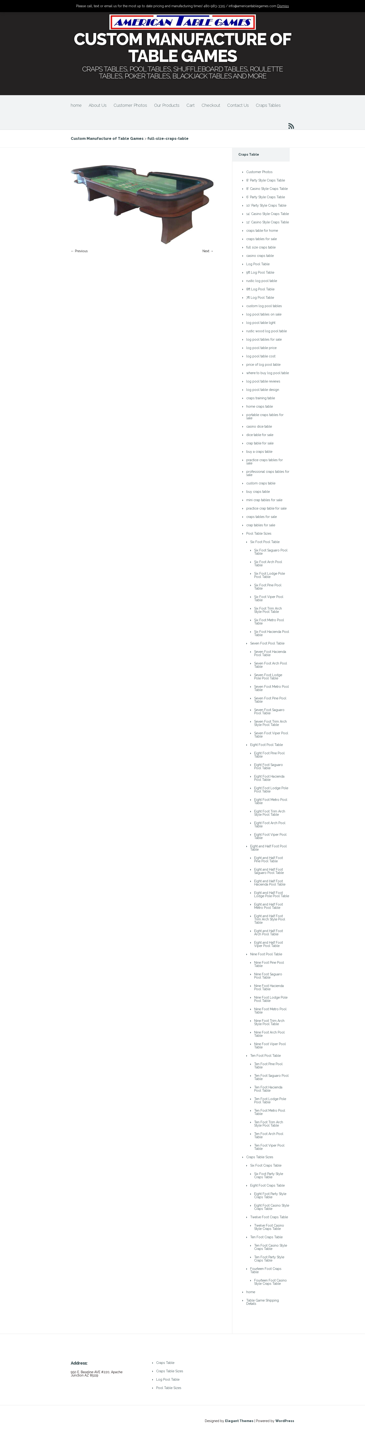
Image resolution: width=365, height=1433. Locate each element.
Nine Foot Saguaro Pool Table (268, 975)
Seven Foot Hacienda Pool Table (270, 653)
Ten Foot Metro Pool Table (269, 1112)
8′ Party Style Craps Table (265, 180)
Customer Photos (130, 105)
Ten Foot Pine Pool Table (268, 1065)
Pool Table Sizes (258, 533)
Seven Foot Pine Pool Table (270, 699)
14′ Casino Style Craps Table (267, 214)
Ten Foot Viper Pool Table (269, 1147)
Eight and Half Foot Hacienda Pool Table (269, 882)
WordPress (284, 1421)
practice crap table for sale (266, 508)
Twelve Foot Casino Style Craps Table (269, 1227)
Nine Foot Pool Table (266, 954)
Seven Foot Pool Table (267, 643)
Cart (190, 105)
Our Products (166, 105)
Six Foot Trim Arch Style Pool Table (268, 610)
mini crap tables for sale (264, 500)
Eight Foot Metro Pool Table (270, 801)
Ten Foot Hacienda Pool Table (268, 1088)
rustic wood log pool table (266, 331)
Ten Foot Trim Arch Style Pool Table (268, 1123)
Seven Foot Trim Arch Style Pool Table (270, 723)
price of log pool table (263, 364)
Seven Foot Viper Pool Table (271, 734)
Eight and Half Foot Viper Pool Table (268, 944)
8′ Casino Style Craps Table (267, 189)
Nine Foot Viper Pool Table (270, 1045)
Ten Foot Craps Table (266, 1237)
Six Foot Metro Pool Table (269, 621)
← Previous (79, 251)
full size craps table (261, 247)
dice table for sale (259, 435)
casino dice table (259, 426)
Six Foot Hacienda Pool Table (271, 633)
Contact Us (238, 105)
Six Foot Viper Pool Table (268, 598)
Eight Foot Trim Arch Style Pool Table (269, 812)
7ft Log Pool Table (260, 297)
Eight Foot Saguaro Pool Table (268, 766)
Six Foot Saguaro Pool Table (270, 551)
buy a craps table (259, 451)
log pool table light (260, 323)
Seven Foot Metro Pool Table (271, 688)
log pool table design (262, 390)
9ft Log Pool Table (260, 272)
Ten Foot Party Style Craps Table (269, 1258)
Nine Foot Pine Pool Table (269, 964)
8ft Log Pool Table (260, 289)
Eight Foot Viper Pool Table (270, 836)
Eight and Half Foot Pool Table (268, 847)
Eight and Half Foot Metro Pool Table (268, 906)
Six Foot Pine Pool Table (267, 586)
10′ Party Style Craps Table (266, 205)
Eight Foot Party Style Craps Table (270, 1195)
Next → (208, 251)
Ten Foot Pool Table (265, 1055)
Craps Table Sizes (259, 1157)
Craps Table (165, 1363)
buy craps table (258, 491)
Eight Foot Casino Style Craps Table (271, 1207)
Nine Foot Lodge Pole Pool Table (270, 999)
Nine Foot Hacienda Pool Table (269, 987)
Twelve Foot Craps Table (269, 1217)
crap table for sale (260, 443)
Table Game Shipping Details (262, 1302)
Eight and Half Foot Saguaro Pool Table (269, 871)
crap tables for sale (260, 525)
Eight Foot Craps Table (267, 1185)
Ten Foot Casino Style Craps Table (270, 1247)
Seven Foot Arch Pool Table (270, 664)
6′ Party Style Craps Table (265, 197)
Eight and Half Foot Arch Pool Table (268, 932)
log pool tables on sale (263, 314)
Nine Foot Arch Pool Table (269, 1033)
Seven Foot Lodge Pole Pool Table (268, 676)
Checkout (211, 105)
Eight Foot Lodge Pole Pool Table (271, 789)
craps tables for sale (261, 239)
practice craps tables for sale (264, 461)
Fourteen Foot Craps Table (265, 1270)
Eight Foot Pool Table (266, 745)
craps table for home (262, 230)
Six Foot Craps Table (265, 1165)
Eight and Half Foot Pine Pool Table (268, 859)
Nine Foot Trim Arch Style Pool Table (269, 1022)
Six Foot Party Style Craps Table (268, 1175)
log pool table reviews (263, 381)
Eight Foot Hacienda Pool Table (269, 778)
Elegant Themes (239, 1421)
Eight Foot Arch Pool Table (269, 824)
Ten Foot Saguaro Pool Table (271, 1077)
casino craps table (260, 256)
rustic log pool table (261, 281)
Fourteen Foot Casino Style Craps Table (270, 1282)
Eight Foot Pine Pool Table (269, 754)
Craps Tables (268, 105)
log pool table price (261, 348)
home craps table (259, 406)
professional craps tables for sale (267, 473)
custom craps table (260, 483)
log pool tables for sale (264, 339)
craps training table (260, 398)
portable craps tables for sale (265, 416)
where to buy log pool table (267, 373)
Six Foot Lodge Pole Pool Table (269, 575)
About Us (98, 105)
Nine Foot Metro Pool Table (270, 1010)
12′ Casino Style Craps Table (267, 222)
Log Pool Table (258, 264)
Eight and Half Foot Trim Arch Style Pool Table (269, 919)
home (76, 105)
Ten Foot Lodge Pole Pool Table (270, 1100)
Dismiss (283, 6)
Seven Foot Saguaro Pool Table (269, 711)
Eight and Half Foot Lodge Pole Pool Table (271, 894)
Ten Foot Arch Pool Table (268, 1135)
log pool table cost (260, 356)
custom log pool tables (264, 306)
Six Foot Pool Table (265, 542)
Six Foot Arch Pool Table (268, 563)
